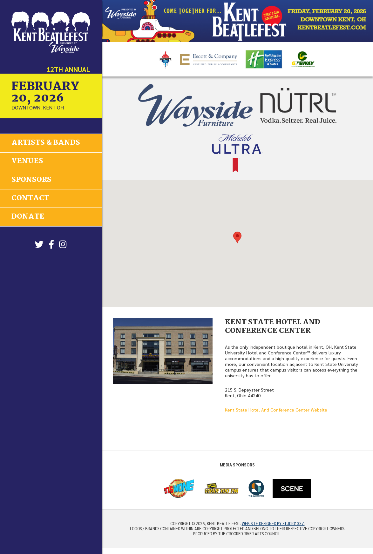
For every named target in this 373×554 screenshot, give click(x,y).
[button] (237, 237)
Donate (27, 216)
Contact (30, 197)
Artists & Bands (45, 142)
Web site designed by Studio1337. (273, 523)
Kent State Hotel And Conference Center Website (276, 409)
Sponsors (31, 179)
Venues (27, 161)
